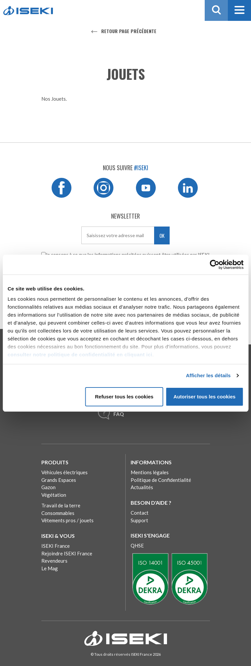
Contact (139, 513)
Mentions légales (150, 472)
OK (161, 235)
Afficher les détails (208, 375)
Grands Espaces (58, 480)
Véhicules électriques (64, 472)
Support (139, 520)
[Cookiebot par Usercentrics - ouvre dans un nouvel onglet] (214, 265)
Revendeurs (54, 561)
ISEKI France (55, 546)
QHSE (137, 545)
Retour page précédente (128, 30)
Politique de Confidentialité (161, 480)
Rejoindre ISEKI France (66, 553)
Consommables (57, 513)
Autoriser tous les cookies (205, 396)
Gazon (48, 487)
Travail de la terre (60, 505)
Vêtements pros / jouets (67, 520)
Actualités (142, 487)
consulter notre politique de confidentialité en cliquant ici (80, 354)
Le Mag (49, 568)
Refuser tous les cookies (124, 396)
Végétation (53, 495)
